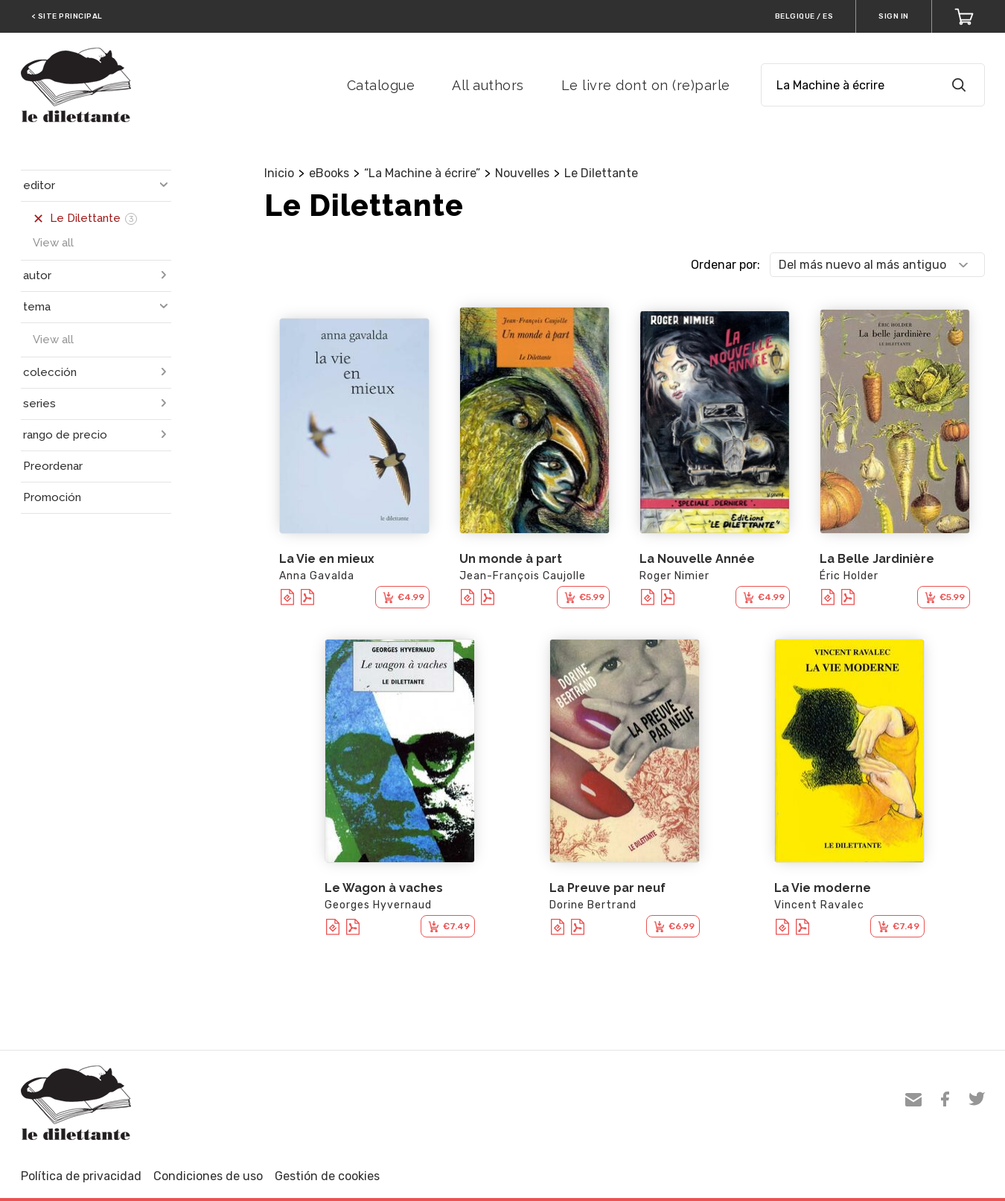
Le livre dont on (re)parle (645, 85)
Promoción (52, 497)
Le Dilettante (601, 173)
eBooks (329, 173)
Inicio (279, 173)
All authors (488, 85)
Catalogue (381, 85)
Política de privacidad (81, 1176)
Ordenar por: (725, 265)
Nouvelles (522, 173)
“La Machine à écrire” (422, 173)
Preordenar (53, 466)
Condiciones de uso (208, 1176)
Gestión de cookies (327, 1176)
